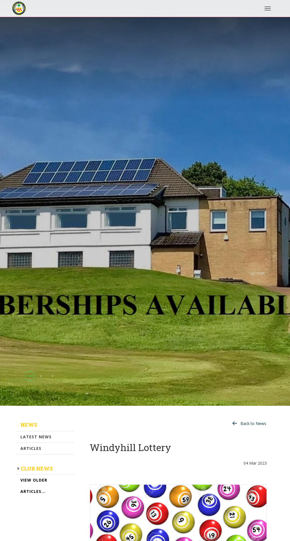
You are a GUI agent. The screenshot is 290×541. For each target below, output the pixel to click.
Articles (30, 448)
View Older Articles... (33, 485)
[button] (29, 376)
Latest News (36, 436)
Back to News (253, 423)
